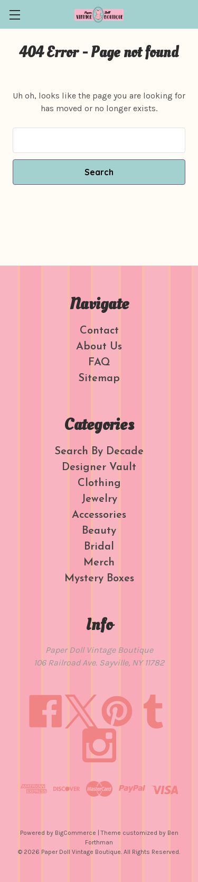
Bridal (99, 547)
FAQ (99, 362)
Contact (99, 331)
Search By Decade (99, 451)
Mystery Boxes (99, 578)
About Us (99, 346)
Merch (99, 562)
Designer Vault (99, 467)
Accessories (99, 515)
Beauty (99, 531)
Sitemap (99, 378)
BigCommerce (75, 832)
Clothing (99, 483)
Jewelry (99, 499)
